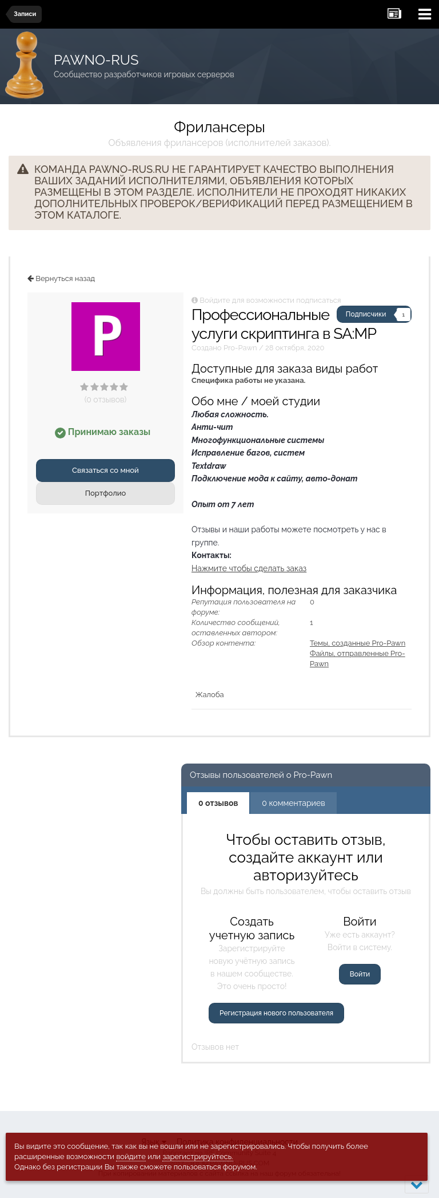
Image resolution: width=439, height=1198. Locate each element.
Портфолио (105, 493)
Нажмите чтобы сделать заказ (248, 568)
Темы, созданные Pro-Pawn (357, 643)
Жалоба (209, 694)
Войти (360, 974)
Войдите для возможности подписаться (270, 300)
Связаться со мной (105, 470)
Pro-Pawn (240, 347)
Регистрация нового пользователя (276, 1013)
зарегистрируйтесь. (197, 1156)
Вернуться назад (61, 278)
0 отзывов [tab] (218, 803)
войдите (131, 1156)
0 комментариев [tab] (293, 803)
